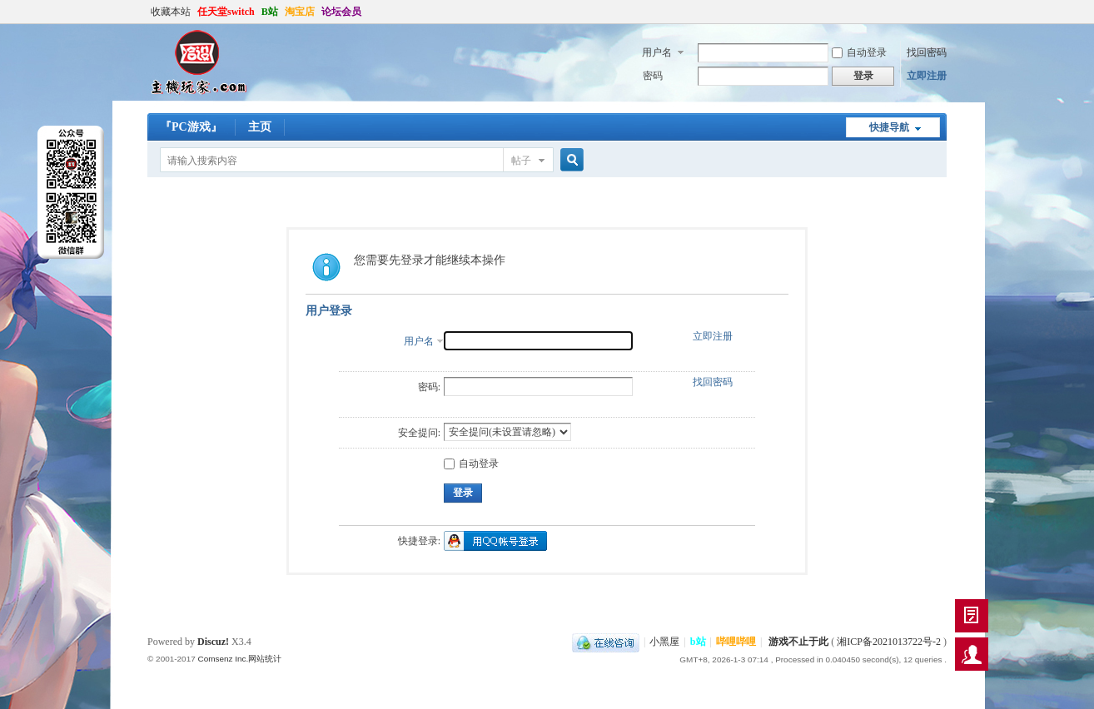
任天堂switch (226, 11)
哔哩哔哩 (736, 641)
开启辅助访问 (942, 11)
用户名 (657, 52)
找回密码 (927, 52)
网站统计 (264, 658)
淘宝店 (300, 11)
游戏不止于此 (798, 641)
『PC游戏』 (191, 127)
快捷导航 (889, 127)
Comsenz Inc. (222, 658)
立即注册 (927, 76)
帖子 (521, 160)
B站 (269, 11)
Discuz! (213, 641)
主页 (259, 127)
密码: (429, 387)
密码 (653, 76)
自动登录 (859, 52)
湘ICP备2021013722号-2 (889, 641)
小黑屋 (664, 641)
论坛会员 (341, 11)
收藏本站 (171, 11)
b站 (698, 641)
